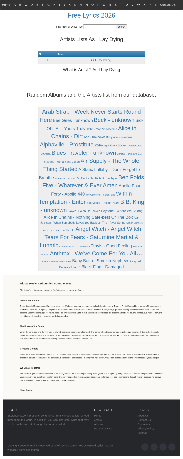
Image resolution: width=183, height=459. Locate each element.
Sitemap (142, 432)
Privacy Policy (146, 428)
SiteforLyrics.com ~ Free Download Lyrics (78, 445)
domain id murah (29, 449)
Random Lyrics (103, 428)
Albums (98, 424)
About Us (143, 415)
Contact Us (144, 419)
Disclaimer (144, 424)
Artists (98, 419)
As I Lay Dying (100, 60)
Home (6, 4)
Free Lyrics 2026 (91, 15)
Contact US (168, 4)
